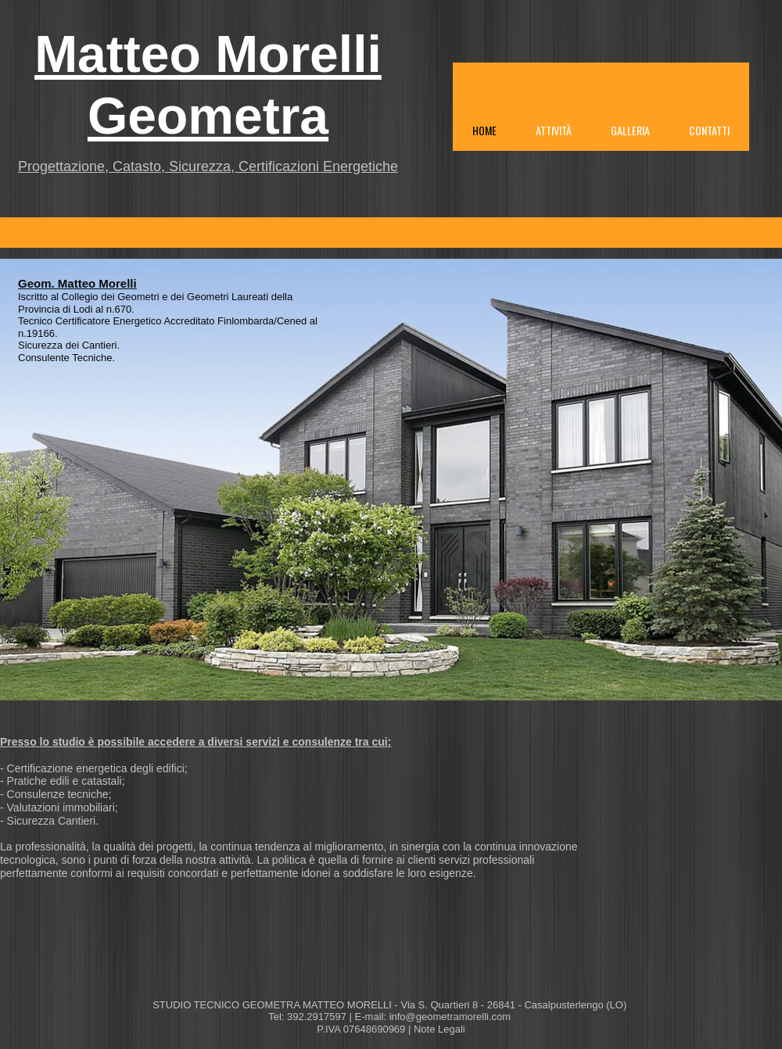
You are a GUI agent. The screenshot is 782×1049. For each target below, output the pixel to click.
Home (484, 130)
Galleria (630, 130)
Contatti (709, 130)
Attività (554, 130)
